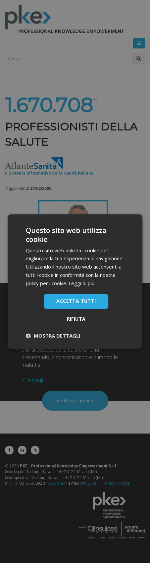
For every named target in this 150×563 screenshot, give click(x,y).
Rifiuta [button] (76, 319)
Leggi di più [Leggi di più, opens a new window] (81, 283)
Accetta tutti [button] (76, 301)
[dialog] (75, 281)
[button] (53, 336)
